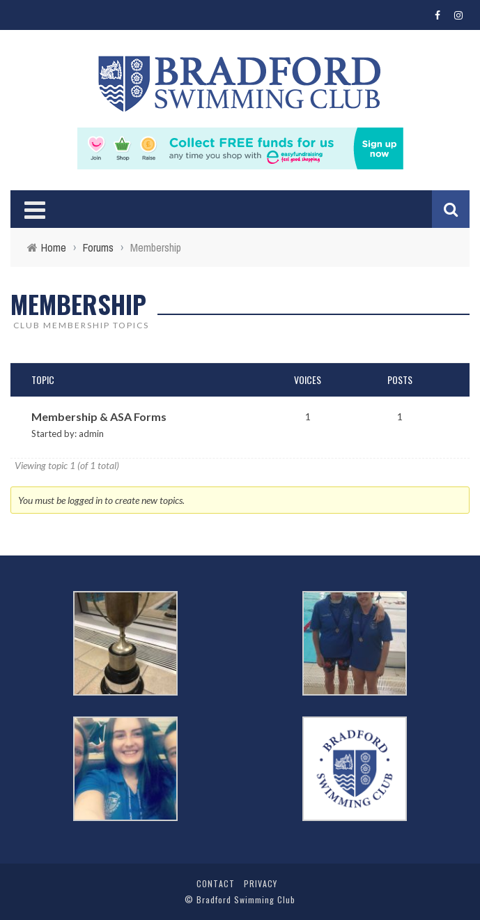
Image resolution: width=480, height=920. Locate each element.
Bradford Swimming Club (245, 899)
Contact (215, 883)
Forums (98, 247)
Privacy (260, 883)
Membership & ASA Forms (99, 416)
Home (53, 247)
